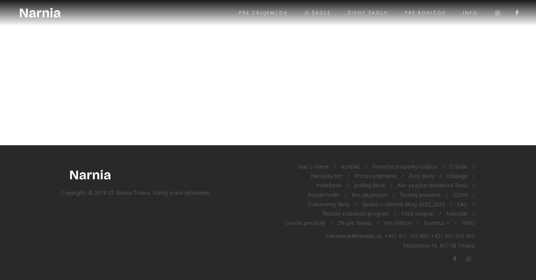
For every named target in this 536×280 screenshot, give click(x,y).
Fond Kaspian (417, 213)
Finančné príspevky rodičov (404, 166)
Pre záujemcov (263, 13)
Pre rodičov (425, 13)
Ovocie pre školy (305, 222)
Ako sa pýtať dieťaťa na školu (433, 185)
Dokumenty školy (329, 204)
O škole (318, 13)
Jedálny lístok (369, 185)
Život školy (368, 13)
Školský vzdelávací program (356, 213)
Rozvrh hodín (323, 194)
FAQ (462, 204)
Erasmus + (437, 222)
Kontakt (350, 166)
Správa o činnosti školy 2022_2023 (403, 204)
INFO (470, 13)
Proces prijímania (375, 175)
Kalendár (457, 213)
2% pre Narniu (355, 222)
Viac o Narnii (314, 166)
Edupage (457, 175)
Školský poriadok (420, 194)
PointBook (329, 185)
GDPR (460, 194)
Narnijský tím (326, 175)
